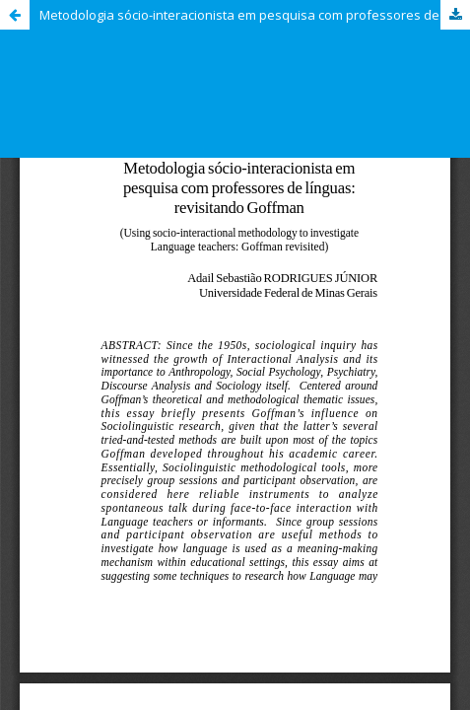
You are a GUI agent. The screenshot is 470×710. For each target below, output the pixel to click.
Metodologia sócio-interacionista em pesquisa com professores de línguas (254, 15)
